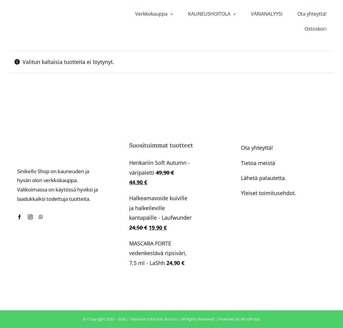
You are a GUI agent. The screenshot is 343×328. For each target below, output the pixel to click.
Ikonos (171, 319)
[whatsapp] (41, 217)
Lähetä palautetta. (263, 178)
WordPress (250, 319)
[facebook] (19, 217)
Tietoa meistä (258, 163)
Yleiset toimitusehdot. (268, 193)
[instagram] (30, 217)
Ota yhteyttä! (257, 147)
